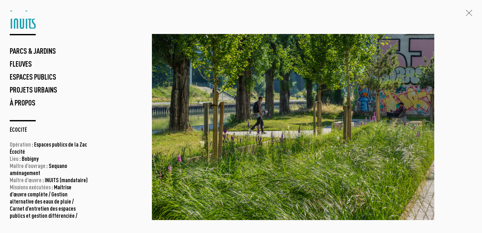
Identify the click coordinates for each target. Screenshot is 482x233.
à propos (22, 103)
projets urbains (33, 90)
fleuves (21, 65)
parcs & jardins (33, 52)
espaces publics (33, 78)
